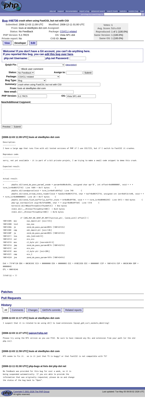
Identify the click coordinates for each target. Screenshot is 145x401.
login (142, 11)
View (7, 43)
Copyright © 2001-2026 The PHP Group (31, 392)
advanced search (98, 11)
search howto (112, 11)
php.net (53, 11)
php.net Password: (57, 58)
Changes (33, 310)
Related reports (73, 310)
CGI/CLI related (68, 31)
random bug (133, 11)
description (71, 65)
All (5, 310)
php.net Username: (16, 58)
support (61, 11)
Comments (17, 310)
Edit (33, 43)
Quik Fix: (11, 64)
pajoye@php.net (38, 333)
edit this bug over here (59, 54)
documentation (72, 11)
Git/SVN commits (51, 310)
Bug (5, 20)
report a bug (84, 11)
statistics (123, 11)
